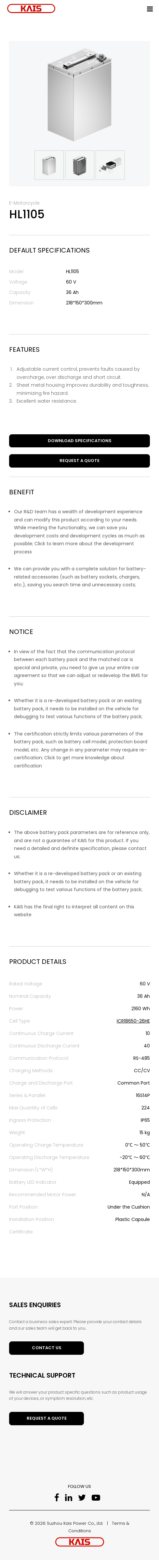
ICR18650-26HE (133, 1021)
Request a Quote (79, 460)
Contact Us (46, 1348)
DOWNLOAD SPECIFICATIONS (80, 441)
